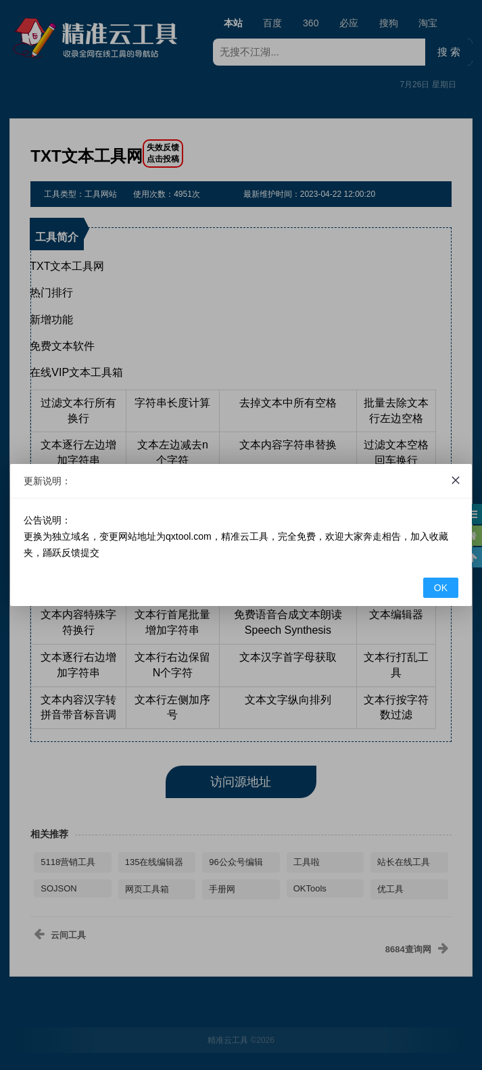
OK (441, 587)
